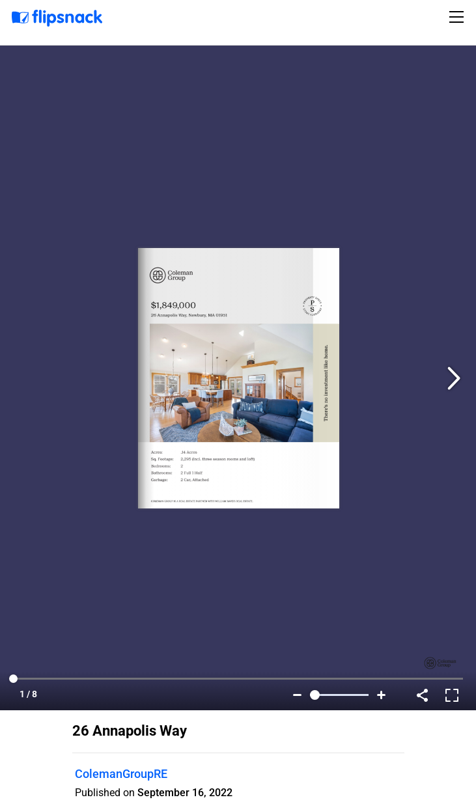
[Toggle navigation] (458, 17)
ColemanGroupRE (121, 774)
